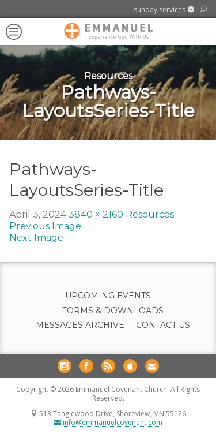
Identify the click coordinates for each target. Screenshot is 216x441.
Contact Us (163, 325)
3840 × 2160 (96, 214)
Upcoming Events (108, 296)
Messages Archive (80, 325)
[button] (164, 10)
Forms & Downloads (113, 311)
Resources (150, 214)
